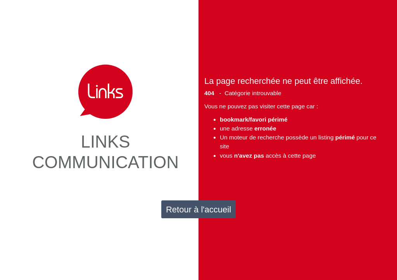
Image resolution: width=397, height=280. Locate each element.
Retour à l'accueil (198, 209)
